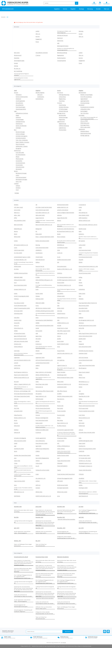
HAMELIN (81, 317)
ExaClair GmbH (39, 293)
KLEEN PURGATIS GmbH (63, 344)
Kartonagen (81, 115)
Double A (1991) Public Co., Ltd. (64, 269)
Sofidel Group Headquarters (42, 448)
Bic (36, 231)
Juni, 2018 (81, 528)
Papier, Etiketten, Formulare (22, 142)
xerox (58, 496)
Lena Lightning (60, 360)
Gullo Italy (59, 310)
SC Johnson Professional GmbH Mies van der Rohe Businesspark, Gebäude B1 (66, 434)
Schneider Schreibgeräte (20, 438)
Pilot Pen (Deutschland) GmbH (43, 408)
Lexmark (16, 362)
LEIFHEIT (59, 357)
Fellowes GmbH (61, 296)
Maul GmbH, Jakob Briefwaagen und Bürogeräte (66, 368)
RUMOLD (16, 429)
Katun (80, 341)
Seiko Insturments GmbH (20, 440)
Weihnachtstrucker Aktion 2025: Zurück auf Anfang (23, 510)
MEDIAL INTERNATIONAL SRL (42, 375)
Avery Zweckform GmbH (20, 220)
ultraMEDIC (81, 478)
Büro (15, 129)
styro (15, 458)
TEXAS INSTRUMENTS (62, 466)
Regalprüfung (62, 98)
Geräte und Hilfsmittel (21, 125)
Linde (80, 362)
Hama (37, 317)
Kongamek (81, 344)
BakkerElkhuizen (18, 228)
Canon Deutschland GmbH (42, 247)
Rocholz (16, 423)
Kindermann (39, 344)
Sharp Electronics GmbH (41, 443)
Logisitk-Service (61, 121)
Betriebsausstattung (62, 52)
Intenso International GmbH (85, 336)
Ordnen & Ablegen (20, 134)
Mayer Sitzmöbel (61, 372)
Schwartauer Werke (62, 438)
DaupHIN (81, 259)
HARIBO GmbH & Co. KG (63, 323)
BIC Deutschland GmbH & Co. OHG (65, 231)
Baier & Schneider (18, 224)
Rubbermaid (82, 425)
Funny (37, 305)
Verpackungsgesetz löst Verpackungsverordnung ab (63, 532)
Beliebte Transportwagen (86, 94)
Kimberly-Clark (17, 344)
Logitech (38, 365)
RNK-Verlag (60, 420)
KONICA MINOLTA (18, 346)
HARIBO (37, 323)
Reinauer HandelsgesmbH (42, 417)
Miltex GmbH (60, 381)
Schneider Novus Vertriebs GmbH (87, 432)
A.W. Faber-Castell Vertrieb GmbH (44, 207)
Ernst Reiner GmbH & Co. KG (64, 285)
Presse (37, 41)
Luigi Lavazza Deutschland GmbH (87, 365)
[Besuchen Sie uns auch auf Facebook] (104, 631)
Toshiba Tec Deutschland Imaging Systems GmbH (22, 475)
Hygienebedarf (84, 98)
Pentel (58, 401)
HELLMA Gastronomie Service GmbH (87, 325)
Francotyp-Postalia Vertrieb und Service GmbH (66, 299)
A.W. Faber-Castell (18, 207)
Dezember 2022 (61, 517)
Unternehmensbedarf (21, 177)
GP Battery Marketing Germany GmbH (45, 310)
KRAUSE (37, 350)
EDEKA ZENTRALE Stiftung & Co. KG (44, 280)
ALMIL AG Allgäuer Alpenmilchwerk (65, 212)
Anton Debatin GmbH (84, 215)
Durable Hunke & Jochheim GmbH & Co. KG (45, 273)
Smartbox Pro (82, 446)
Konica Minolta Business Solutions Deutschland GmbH (44, 347)
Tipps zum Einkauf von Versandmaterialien (41, 545)
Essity (37, 289)
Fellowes (38, 296)
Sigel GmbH (38, 446)
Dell (58, 262)
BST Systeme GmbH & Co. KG (21, 245)
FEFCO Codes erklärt (85, 127)
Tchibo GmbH (39, 463)
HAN (58, 320)
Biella (80, 231)
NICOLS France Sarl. (83, 384)
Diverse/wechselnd (61, 266)
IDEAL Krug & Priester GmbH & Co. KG (88, 333)
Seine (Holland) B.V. (40, 440)
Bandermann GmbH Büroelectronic (65, 228)
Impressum (60, 38)
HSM (37, 333)
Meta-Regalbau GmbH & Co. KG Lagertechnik (43, 378)
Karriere (38, 36)
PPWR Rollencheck (84, 123)
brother (16, 240)
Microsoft (16, 381)
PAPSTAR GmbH (39, 399)
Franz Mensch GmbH (19, 303)
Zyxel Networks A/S (83, 496)
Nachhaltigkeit (83, 111)
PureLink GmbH (61, 415)
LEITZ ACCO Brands (83, 357)
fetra (80, 296)
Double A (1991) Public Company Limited (86, 269)
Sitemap (16, 66)
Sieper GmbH (82, 443)
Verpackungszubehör (21, 109)
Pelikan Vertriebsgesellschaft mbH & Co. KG (45, 402)
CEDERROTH (39, 250)
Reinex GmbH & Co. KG (84, 417)
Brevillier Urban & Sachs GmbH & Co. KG (87, 237)
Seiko (80, 438)
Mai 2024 (16, 517)
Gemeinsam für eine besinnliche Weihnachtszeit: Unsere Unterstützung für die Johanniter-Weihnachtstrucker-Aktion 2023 (45, 523)
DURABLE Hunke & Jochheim (21, 273)
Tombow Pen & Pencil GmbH (42, 470)
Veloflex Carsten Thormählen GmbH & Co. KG (23, 488)
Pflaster (17, 156)
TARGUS (38, 460)
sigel (15, 446)
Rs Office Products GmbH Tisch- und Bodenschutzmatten (44, 426)
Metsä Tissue (82, 377)
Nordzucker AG (39, 387)
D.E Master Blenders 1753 (20, 259)
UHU (15, 478)
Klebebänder (82, 129)
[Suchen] (59, 3)
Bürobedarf (81, 105)
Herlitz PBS (81, 328)
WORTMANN (17, 496)
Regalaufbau (62, 119)
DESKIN (80, 262)
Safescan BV (17, 432)
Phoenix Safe (60, 405)
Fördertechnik (19, 123)
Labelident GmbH (83, 353)
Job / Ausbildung (18, 71)
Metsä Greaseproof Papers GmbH (65, 377)
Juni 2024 (81, 506)
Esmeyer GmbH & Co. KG (20, 289)
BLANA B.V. (81, 234)
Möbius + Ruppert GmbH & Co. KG (22, 384)
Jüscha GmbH (60, 341)
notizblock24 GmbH (61, 387)
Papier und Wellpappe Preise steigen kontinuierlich (23, 545)
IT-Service (38, 55)
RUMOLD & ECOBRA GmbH (42, 429)
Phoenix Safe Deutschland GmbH (87, 405)
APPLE (15, 218)
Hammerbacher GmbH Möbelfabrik (44, 320)
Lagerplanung (62, 127)
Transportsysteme (61, 60)
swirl (58, 458)
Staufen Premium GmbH (63, 455)
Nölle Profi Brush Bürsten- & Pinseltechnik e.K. (21, 387)
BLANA (58, 234)
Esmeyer (81, 285)
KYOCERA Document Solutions (86, 350)
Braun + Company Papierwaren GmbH (45, 236)
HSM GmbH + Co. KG (62, 333)
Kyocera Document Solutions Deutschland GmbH (21, 354)
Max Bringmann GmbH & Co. (21, 372)
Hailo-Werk (16, 317)
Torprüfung (61, 101)
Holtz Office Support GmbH (63, 330)
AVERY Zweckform (83, 218)
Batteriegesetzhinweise (62, 46)
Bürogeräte (18, 148)
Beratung (81, 31)
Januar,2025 (38, 506)
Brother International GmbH (42, 240)
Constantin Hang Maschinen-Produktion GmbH (88, 253)
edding (80, 277)
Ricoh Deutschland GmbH (42, 420)
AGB (58, 43)
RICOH (15, 420)
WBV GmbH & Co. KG (19, 492)
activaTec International (62, 210)
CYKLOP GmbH (39, 257)
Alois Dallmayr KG (83, 212)
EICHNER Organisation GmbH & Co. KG (66, 280)
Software (18, 185)
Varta (15, 485)
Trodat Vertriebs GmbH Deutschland (66, 474)
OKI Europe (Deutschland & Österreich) (23, 393)
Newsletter (16, 58)
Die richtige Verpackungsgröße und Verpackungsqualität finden (88, 118)
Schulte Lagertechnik (41, 438)
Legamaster (17, 357)
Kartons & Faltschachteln (22, 96)
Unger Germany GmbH (19, 481)
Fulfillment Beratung (64, 125)
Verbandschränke (20, 167)
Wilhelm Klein (39, 492)
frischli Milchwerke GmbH (20, 305)
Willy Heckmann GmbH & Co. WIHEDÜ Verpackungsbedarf (88, 492)
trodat (37, 474)
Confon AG (59, 253)
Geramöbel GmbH (83, 308)
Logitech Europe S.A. (62, 365)
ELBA (80, 280)
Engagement (39, 39)
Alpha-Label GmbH (40, 215)
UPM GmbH (60, 481)
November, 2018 (61, 528)
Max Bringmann (82, 368)
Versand (16, 92)
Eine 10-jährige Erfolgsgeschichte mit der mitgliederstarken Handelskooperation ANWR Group (88, 511)
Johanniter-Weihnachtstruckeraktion (66, 519)
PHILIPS (16, 405)
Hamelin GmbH (17, 320)
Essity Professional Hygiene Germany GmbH (66, 290)
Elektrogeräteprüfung (64, 94)
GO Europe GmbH (18, 310)
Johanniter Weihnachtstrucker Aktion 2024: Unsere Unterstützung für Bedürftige (66, 511)
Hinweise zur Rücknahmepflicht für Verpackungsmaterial (65, 49)
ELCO (15, 282)
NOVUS (80, 387)
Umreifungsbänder (20, 101)
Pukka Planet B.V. (18, 415)
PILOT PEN (16, 408)
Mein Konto (17, 52)
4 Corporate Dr (82, 204)
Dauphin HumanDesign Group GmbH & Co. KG (23, 263)
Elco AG (37, 282)
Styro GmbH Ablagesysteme (42, 458)
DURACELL (59, 273)
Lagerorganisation (84, 101)
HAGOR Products (61, 313)
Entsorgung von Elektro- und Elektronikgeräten (64, 32)
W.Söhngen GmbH (83, 487)
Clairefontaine (39, 253)
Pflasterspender (19, 158)
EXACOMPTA (60, 293)
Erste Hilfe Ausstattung (86, 96)
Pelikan (80, 399)
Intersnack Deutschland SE (20, 338)
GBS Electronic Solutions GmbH (43, 308)
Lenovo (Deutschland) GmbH (85, 360)
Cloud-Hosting (62, 105)
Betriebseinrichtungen (21, 173)
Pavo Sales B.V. (60, 399)
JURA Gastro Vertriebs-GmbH (21, 341)
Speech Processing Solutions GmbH (87, 448)
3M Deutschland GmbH (62, 204)
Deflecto (38, 262)
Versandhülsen (19, 103)
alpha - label (17, 215)
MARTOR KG (17, 368)
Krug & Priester (60, 350)
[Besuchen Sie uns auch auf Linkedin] (108, 631)
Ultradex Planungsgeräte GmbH (64, 478)
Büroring (38, 245)
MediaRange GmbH (61, 375)
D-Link (58, 257)
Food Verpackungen (20, 107)
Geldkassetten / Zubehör (22, 146)
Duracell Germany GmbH (85, 273)
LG (57, 362)
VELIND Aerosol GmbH (62, 485)
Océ (80, 391)
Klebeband (18, 98)
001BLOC (16, 204)
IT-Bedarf (16, 183)
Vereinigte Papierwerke (62, 487)
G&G (58, 305)
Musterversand (17, 55)
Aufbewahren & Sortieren (22, 113)
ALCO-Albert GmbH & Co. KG (42, 212)
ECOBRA (38, 277)
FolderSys (16, 298)
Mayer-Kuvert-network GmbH (21, 375)
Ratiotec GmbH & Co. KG (20, 417)
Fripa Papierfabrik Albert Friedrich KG (88, 303)
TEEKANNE (59, 463)
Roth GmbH (81, 423)
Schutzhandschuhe (20, 163)
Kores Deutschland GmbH (85, 346)
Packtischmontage (63, 117)
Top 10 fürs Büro (84, 113)
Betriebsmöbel (62, 115)
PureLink (38, 415)
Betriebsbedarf (82, 92)
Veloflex (80, 485)
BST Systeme (82, 240)
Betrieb (16, 171)
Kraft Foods (17, 350)
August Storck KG (40, 218)
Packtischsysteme (61, 58)
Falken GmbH (82, 293)
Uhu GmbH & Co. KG (40, 478)
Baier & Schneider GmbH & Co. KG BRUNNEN (65, 225)
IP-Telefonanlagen (63, 109)
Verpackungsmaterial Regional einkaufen (21, 74)
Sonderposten (40, 96)
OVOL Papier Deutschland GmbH (22, 396)
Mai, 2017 (38, 540)
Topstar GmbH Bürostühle (85, 470)
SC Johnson (38, 432)
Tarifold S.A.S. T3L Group (85, 460)
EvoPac (15, 293)
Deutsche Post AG (40, 266)
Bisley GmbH (39, 234)
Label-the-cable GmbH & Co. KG (64, 353)
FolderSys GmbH (40, 298)
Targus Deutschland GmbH (63, 460)
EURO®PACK (82, 289)
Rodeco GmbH (39, 423)
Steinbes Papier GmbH (84, 455)
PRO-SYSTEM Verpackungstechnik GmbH (44, 411)
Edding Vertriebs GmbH (19, 280)
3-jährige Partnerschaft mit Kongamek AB (23, 521)
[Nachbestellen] (106, 3)
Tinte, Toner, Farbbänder (22, 140)
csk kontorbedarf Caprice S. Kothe (22, 257)
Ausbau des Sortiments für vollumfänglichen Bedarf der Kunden (88, 521)
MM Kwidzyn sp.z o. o (84, 381)
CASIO (80, 247)
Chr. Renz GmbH (18, 253)
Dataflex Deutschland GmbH (64, 259)
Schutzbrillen (19, 160)
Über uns (106, 9)
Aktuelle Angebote (40, 92)
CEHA (58, 250)
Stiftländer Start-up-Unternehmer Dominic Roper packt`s (44, 532)
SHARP (15, 443)
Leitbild (37, 31)
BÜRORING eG (60, 245)
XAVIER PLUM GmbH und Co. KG (43, 496)
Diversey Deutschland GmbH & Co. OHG (88, 266)
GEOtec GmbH (60, 308)
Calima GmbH (82, 245)
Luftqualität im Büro (85, 109)
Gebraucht (39, 94)
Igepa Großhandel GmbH (20, 336)
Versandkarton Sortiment (42, 52)
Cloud (17, 189)
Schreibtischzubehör (21, 138)
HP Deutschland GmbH (19, 333)
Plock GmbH (60, 408)
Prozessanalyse (62, 129)
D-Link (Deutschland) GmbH (85, 257)
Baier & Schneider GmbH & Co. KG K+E (88, 224)
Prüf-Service (60, 92)
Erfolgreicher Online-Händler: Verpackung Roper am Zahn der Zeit (65, 537)
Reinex (58, 417)
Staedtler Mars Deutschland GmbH (22, 455)
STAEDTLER (81, 451)
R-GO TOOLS (82, 415)
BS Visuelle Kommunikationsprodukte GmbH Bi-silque (66, 241)
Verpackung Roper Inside (42, 557)
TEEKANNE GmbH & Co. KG (85, 463)
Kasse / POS (18, 181)
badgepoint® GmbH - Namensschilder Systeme (45, 221)
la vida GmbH (39, 353)
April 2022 (81, 517)
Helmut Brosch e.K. (18, 328)
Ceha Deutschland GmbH (85, 250)
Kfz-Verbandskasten (20, 154)
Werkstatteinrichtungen (21, 179)
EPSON (80, 282)
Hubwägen (18, 127)
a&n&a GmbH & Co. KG (62, 207)
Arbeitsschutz (17, 150)
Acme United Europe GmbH (42, 210)
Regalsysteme (60, 55)
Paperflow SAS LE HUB (84, 396)
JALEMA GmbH (82, 338)
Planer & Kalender (20, 144)
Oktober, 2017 (17, 540)
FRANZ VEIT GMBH (40, 303)
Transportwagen (20, 119)
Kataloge (17, 193)
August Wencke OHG (62, 218)
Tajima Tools (17, 460)
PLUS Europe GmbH (83, 408)
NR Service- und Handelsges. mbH (22, 391)
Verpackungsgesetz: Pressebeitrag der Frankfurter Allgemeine (88, 532)
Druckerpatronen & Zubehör (87, 107)
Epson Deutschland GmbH (20, 285)
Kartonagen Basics (84, 125)
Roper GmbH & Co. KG (62, 423)
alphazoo (59, 215)
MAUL (37, 368)
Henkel (37, 328)
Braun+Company (61, 236)
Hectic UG (16, 325)
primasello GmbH (18, 411)
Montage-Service (61, 113)
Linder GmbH (17, 365)
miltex (37, 381)
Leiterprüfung (62, 96)
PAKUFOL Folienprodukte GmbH (64, 396)
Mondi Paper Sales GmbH (42, 384)
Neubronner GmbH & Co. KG (64, 384)
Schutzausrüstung (84, 103)
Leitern (17, 175)
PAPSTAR (16, 399)
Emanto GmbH (60, 282)
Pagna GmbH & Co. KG (41, 396)
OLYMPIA (59, 393)
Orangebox (81, 393)
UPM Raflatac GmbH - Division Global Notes (87, 481)
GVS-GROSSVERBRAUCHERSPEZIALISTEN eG (45, 314)
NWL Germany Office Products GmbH (44, 391)
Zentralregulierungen (19, 60)
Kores (58, 346)
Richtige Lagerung (84, 135)
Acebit (80, 207)
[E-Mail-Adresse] (44, 631)
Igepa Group (39, 336)
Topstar (59, 470)
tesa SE (37, 466)
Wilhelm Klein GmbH (62, 492)
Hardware (18, 187)
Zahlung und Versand (62, 35)
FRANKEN (81, 298)
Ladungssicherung (20, 121)
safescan (81, 429)
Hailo (80, 313)
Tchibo (15, 463)
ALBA (80, 210)
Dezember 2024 (61, 506)
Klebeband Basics (84, 131)
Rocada (80, 420)
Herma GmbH (39, 330)
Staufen (37, 455)
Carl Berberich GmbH (62, 247)
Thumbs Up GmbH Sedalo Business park (22, 470)
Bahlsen (59, 220)
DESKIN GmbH (17, 266)
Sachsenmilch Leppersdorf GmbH (65, 429)
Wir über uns (17, 68)
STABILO (38, 451)
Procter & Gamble (61, 411)
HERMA (16, 330)
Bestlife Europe (82, 228)
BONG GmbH (17, 236)
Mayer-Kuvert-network (84, 372)
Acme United (17, 210)
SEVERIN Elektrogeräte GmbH (86, 440)
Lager (15, 111)
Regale (17, 115)
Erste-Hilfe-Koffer (20, 152)
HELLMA (59, 325)
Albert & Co (17, 212)
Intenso (59, 336)
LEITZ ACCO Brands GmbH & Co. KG (44, 360)
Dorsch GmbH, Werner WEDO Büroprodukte (43, 269)
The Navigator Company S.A (85, 466)
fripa (58, 303)
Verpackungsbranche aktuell (21, 557)
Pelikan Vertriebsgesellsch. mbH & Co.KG (22, 402)
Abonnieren (68, 631)
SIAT (58, 443)
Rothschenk (17, 425)
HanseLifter (17, 323)
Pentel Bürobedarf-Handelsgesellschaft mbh (88, 402)
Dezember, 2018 (39, 528)
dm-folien (16, 269)
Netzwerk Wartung (63, 111)
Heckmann (81, 323)
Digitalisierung (62, 123)
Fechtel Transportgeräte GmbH (21, 296)
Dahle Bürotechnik (40, 259)
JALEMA (59, 338)
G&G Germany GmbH (84, 305)
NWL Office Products (62, 391)
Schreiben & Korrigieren (21, 136)
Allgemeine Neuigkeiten (63, 557)
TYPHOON (81, 474)
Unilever (38, 481)
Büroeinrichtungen (20, 132)
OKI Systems (39, 393)
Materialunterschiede (85, 133)
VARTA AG (38, 485)
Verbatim (38, 487)
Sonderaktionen (39, 98)
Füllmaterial (19, 94)
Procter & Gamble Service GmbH (86, 411)
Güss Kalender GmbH (84, 310)
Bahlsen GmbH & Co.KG (84, 220)
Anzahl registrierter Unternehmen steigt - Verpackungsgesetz (22, 532)
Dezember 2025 (18, 506)
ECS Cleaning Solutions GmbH (64, 277)
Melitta (80, 375)
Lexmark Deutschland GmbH (42, 362)
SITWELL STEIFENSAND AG (63, 446)
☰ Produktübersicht (8, 9)
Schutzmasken (19, 165)
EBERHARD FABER (18, 277)
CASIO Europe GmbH (19, 250)
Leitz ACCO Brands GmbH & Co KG (22, 360)
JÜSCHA (37, 341)
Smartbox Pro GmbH (19, 448)
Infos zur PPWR (84, 121)
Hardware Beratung (63, 107)
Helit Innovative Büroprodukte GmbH (44, 325)
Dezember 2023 (39, 517)
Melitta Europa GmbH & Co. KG (21, 377)
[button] (94, 3)
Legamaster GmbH (40, 357)
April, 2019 (16, 528)
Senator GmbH (60, 440)
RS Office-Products (61, 425)
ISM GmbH (38, 338)
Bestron (16, 231)
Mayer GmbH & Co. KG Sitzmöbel (43, 372)
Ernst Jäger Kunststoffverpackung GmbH (44, 286)
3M (36, 204)
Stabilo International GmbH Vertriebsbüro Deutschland (63, 452)
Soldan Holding (60, 448)
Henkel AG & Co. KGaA (62, 328)
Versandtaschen (20, 105)
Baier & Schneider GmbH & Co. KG (44, 224)
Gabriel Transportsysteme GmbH (22, 308)
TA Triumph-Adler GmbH (85, 458)
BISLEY (15, 234)
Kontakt (98, 9)
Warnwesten (19, 169)
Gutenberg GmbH (18, 313)
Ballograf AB (39, 228)
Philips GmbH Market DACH (42, 405)
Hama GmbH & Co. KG (62, 317)
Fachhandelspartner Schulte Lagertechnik (21, 78)
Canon (15, 247)
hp (79, 330)
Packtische (18, 117)
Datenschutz (60, 40)
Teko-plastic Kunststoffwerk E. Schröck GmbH (23, 466)
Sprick (15, 451)
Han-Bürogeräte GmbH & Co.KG (86, 320)
